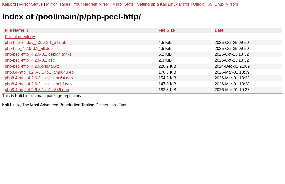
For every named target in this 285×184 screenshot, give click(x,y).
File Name (14, 30)
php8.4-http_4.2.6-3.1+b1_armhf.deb (38, 84)
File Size (167, 30)
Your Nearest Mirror (91, 4)
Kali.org (9, 4)
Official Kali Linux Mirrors (215, 4)
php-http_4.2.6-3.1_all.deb (29, 48)
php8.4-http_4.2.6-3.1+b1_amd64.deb (39, 72)
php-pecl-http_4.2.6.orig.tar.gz (32, 66)
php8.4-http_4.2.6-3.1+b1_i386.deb (37, 90)
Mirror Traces (58, 4)
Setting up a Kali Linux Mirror (163, 4)
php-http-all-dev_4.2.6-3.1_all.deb (35, 42)
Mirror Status (31, 4)
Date (219, 30)
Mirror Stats (123, 4)
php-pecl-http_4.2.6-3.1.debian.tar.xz (38, 54)
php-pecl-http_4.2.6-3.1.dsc (30, 60)
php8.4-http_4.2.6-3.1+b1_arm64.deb (39, 78)
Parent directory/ (20, 36)
